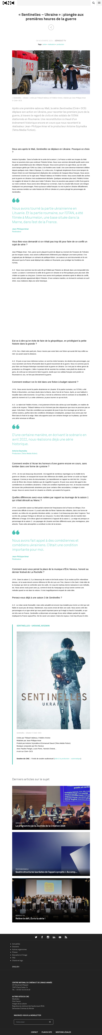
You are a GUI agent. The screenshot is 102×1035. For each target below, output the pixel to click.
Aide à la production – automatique (67, 759)
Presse (14, 952)
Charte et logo (17, 960)
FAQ (13, 958)
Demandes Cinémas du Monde (23, 1008)
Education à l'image (19, 955)
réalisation (51, 44)
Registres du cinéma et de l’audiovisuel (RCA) (28, 1006)
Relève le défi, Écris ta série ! (30, 918)
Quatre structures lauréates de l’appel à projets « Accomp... (46, 871)
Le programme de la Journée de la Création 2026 (40, 825)
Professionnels (22, 869)
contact (34, 1032)
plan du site (47, 1032)
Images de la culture (19, 1004)
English (15, 967)
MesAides (15, 999)
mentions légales (63, 1032)
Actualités (16, 944)
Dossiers (15, 947)
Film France (16, 1001)
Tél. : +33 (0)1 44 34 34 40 (21, 990)
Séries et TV (20, 823)
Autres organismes (19, 949)
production (60, 44)
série (44, 44)
